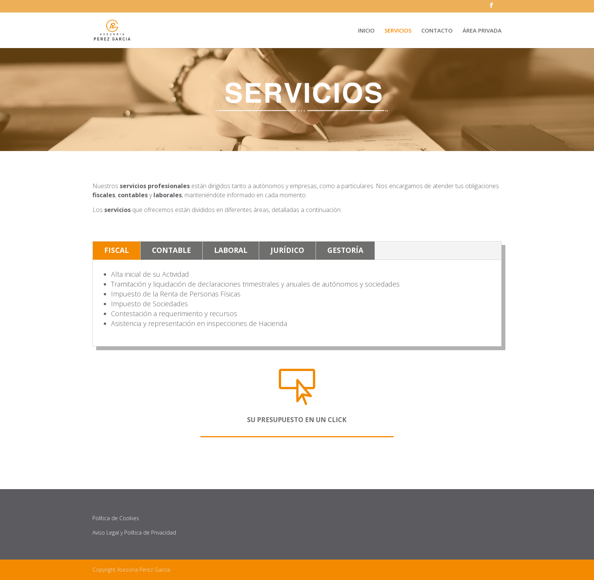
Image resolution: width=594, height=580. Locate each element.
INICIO (366, 31)
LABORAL (230, 250)
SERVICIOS (398, 31)
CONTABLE (171, 250)
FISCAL (116, 250)
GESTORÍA (345, 250)
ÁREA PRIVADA (482, 31)
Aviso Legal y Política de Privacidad (134, 532)
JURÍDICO (287, 250)
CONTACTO (437, 31)
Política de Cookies (115, 518)
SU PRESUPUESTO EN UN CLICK (297, 419)
